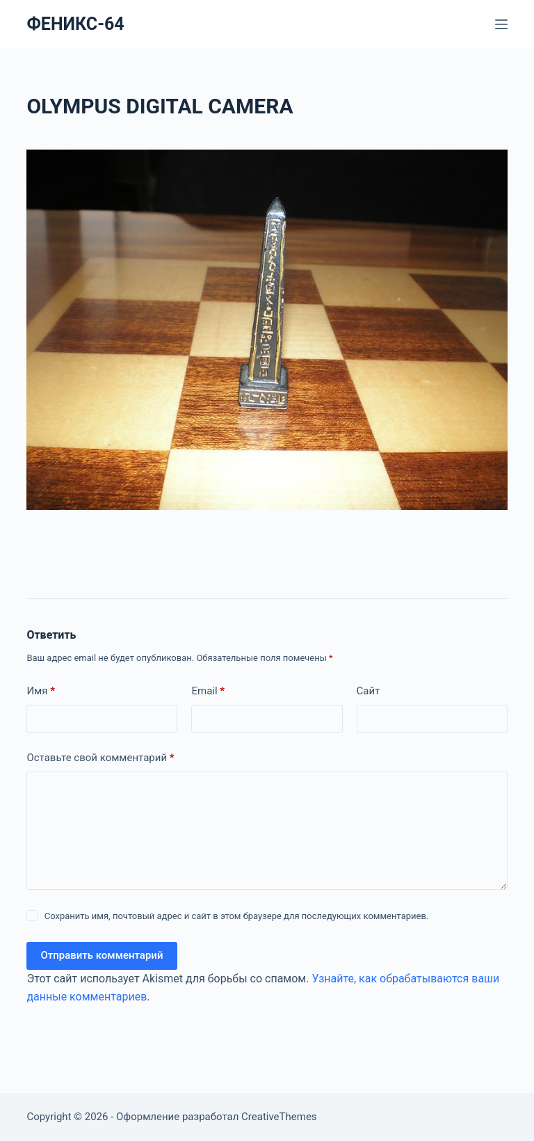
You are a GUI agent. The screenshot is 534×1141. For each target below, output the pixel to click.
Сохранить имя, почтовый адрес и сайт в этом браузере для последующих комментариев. (236, 916)
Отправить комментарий (101, 955)
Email (208, 691)
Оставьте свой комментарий (100, 758)
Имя (40, 691)
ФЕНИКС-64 (75, 24)
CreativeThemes (279, 1116)
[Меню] (501, 24)
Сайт (368, 691)
